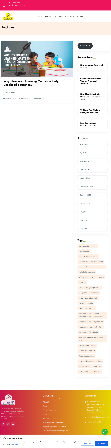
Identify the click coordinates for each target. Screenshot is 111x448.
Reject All (87, 443)
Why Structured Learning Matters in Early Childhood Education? (31, 83)
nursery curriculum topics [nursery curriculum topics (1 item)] (88, 298)
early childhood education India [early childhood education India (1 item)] (91, 261)
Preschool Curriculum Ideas (53, 423)
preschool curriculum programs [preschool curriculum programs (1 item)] (91, 322)
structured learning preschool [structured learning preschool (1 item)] (90, 361)
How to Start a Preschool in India (91, 66)
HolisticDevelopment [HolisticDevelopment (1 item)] (87, 272)
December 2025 (86, 186)
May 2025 (84, 229)
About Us (48, 16)
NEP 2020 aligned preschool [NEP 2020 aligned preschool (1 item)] (90, 287)
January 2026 (85, 178)
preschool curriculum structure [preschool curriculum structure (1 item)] (91, 327)
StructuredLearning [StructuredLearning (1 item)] (86, 356)
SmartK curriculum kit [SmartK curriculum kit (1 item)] (87, 345)
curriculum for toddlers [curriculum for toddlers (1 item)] (87, 246)
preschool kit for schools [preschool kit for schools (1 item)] (88, 332)
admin (25, 99)
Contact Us (80, 16)
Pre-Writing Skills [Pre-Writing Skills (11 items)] (86, 303)
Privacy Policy (48, 415)
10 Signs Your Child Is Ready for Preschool (90, 111)
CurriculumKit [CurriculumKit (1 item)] (84, 251)
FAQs (72, 16)
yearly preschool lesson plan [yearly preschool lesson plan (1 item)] (90, 371)
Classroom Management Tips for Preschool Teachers (91, 81)
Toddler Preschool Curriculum (54, 427)
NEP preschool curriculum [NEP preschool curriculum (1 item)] (89, 293)
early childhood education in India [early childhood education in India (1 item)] (91, 267)
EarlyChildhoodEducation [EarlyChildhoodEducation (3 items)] (88, 256)
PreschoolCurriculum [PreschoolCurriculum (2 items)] (87, 308)
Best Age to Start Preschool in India (88, 124)
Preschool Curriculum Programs (55, 431)
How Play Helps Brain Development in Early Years (90, 97)
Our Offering (58, 16)
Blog (66, 16)
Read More (10, 92)
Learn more (14, 445)
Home (40, 16)
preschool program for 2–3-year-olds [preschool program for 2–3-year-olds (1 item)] (91, 339)
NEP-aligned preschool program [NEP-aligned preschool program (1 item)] (91, 277)
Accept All (101, 443)
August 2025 (85, 203)
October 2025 (85, 195)
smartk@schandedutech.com (99, 418)
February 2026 (86, 170)
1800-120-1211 (94, 423)
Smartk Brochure (49, 411)
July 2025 (84, 212)
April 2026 (84, 153)
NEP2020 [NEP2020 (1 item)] (82, 282)
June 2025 (84, 220)
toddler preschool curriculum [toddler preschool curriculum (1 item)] (90, 366)
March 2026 (84, 161)
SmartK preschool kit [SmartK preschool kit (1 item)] (87, 351)
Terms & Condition (50, 419)
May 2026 (84, 144)
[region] (55, 441)
